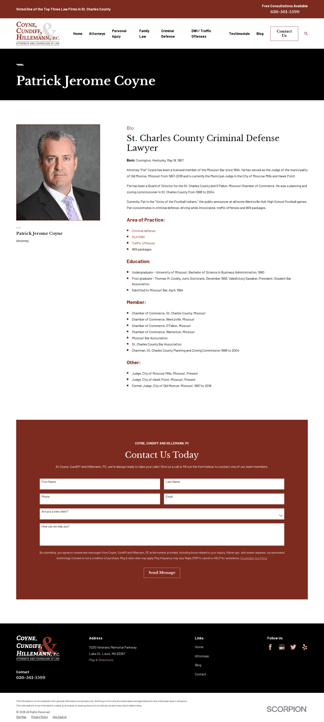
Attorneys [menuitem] (97, 34)
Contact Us (284, 33)
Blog (198, 665)
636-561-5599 (285, 11)
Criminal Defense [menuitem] (168, 33)
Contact (200, 674)
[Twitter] (293, 647)
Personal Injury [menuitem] (119, 33)
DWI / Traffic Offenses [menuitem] (201, 33)
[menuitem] (21, 717)
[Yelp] (305, 647)
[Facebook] (270, 647)
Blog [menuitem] (260, 34)
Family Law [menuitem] (144, 33)
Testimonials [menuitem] (239, 34)
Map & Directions (101, 660)
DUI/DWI (138, 237)
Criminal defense (144, 231)
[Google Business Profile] (282, 647)
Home (199, 647)
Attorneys (202, 656)
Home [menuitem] (77, 34)
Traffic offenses (143, 243)
